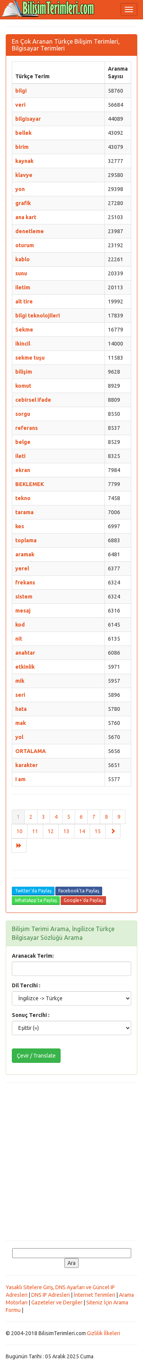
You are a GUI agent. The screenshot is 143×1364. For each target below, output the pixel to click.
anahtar (25, 653)
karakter (26, 765)
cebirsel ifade (33, 400)
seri (20, 695)
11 (35, 831)
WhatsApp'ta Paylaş (36, 900)
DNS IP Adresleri (50, 1295)
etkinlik (25, 667)
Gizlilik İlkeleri (103, 1333)
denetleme (29, 231)
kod (20, 625)
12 (51, 831)
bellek (23, 133)
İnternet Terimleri (94, 1295)
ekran (22, 470)
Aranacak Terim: (33, 956)
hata (21, 709)
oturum (24, 245)
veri (20, 105)
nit (18, 639)
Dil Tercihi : (26, 985)
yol (19, 737)
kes (19, 526)
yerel (22, 568)
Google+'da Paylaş (83, 900)
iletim (22, 287)
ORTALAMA (30, 751)
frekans (25, 582)
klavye (23, 175)
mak (20, 723)
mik (19, 681)
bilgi (21, 91)
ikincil (22, 344)
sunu (21, 273)
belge (23, 442)
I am (20, 779)
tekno (23, 498)
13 (66, 831)
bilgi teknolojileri (37, 316)
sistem (23, 597)
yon (20, 189)
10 (19, 831)
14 (82, 831)
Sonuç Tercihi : (31, 1015)
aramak (24, 554)
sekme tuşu (30, 358)
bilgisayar (28, 119)
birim (22, 147)
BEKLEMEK (29, 484)
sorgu (22, 414)
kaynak (24, 161)
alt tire (24, 301)
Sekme (24, 330)
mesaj (23, 611)
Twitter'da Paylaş (33, 890)
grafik (23, 203)
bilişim (23, 372)
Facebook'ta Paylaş (78, 890)
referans (26, 428)
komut (23, 386)
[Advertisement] (71, 1161)
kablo (22, 259)
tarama (24, 512)
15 (98, 831)
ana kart (25, 217)
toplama (26, 540)
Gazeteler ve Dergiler (56, 1302)
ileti (20, 456)
